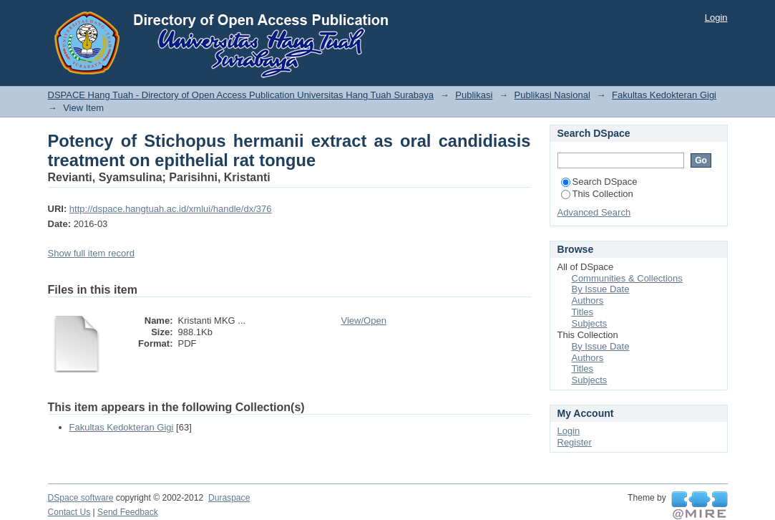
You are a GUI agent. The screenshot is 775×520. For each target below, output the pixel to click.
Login (716, 17)
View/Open (363, 320)
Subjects (590, 323)
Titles (583, 312)
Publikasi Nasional (552, 95)
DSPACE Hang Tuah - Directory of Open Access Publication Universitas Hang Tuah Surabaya (241, 95)
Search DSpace (599, 181)
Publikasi (473, 95)
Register (574, 442)
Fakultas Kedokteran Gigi (664, 95)
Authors (588, 300)
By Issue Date (601, 289)
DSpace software (81, 498)
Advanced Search (594, 212)
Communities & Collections (627, 278)
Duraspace (229, 498)
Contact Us (69, 512)
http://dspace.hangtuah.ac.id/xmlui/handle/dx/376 (170, 208)
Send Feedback (127, 512)
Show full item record (91, 253)
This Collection (597, 193)
